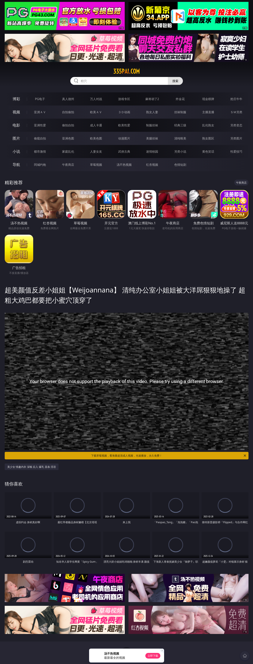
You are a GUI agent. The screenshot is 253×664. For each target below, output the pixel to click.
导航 (16, 164)
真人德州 (68, 99)
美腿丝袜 (152, 138)
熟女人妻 (152, 112)
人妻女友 (96, 151)
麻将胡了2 (152, 99)
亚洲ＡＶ (40, 112)
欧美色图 (96, 138)
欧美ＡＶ (96, 112)
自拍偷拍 (68, 112)
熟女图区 (208, 138)
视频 (16, 112)
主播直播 (208, 112)
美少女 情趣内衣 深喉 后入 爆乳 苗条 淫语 (31, 467)
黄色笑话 (208, 151)
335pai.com (126, 71)
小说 (16, 151)
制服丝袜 (152, 125)
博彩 (16, 98)
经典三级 (180, 125)
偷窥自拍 (40, 138)
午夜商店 (68, 165)
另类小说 (180, 151)
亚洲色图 (68, 138)
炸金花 (180, 99)
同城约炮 (40, 165)
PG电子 (40, 99)
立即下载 (153, 655)
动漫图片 (124, 138)
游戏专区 (124, 99)
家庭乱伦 (68, 151)
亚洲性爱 (40, 125)
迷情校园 (152, 151)
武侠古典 (124, 151)
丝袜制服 (180, 112)
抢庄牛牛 (236, 99)
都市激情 (40, 151)
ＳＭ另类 (236, 112)
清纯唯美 (180, 138)
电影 (16, 125)
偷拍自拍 (68, 125)
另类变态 (236, 125)
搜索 (175, 81)
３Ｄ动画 (124, 112)
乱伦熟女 (208, 125)
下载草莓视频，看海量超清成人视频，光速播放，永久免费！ (169, 455)
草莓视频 (96, 165)
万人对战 (96, 99)
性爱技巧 (236, 151)
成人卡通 (96, 125)
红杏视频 (152, 165)
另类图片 (236, 138)
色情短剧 (180, 165)
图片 (16, 138)
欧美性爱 (124, 125)
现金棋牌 (208, 99)
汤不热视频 (124, 165)
